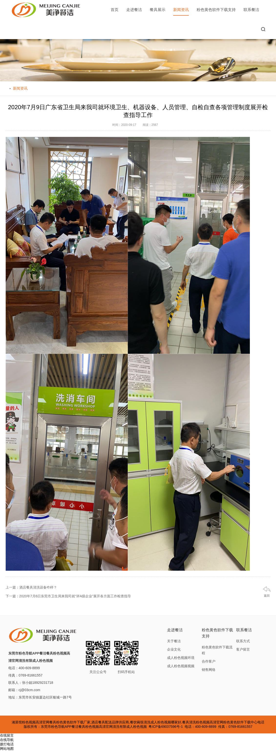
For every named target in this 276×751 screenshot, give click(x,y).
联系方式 (243, 641)
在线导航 (7, 740)
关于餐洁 (174, 641)
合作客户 (208, 661)
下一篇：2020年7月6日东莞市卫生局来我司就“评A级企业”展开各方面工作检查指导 (68, 596)
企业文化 (174, 649)
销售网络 (208, 670)
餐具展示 (157, 10)
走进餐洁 (134, 10)
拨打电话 (7, 744)
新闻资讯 (181, 12)
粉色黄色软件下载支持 (216, 10)
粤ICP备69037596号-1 (166, 727)
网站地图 (7, 749)
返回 (267, 595)
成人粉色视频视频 (180, 666)
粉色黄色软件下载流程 (217, 650)
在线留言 (7, 735)
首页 (114, 10)
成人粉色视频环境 (180, 658)
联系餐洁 (251, 10)
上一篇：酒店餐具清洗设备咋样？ (31, 587)
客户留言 (243, 649)
